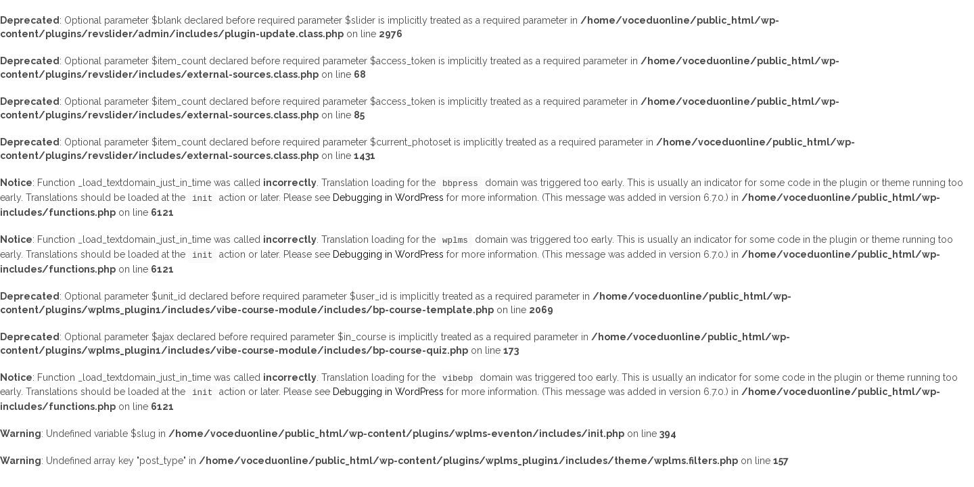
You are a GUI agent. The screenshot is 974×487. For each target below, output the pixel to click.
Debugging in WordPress (388, 197)
